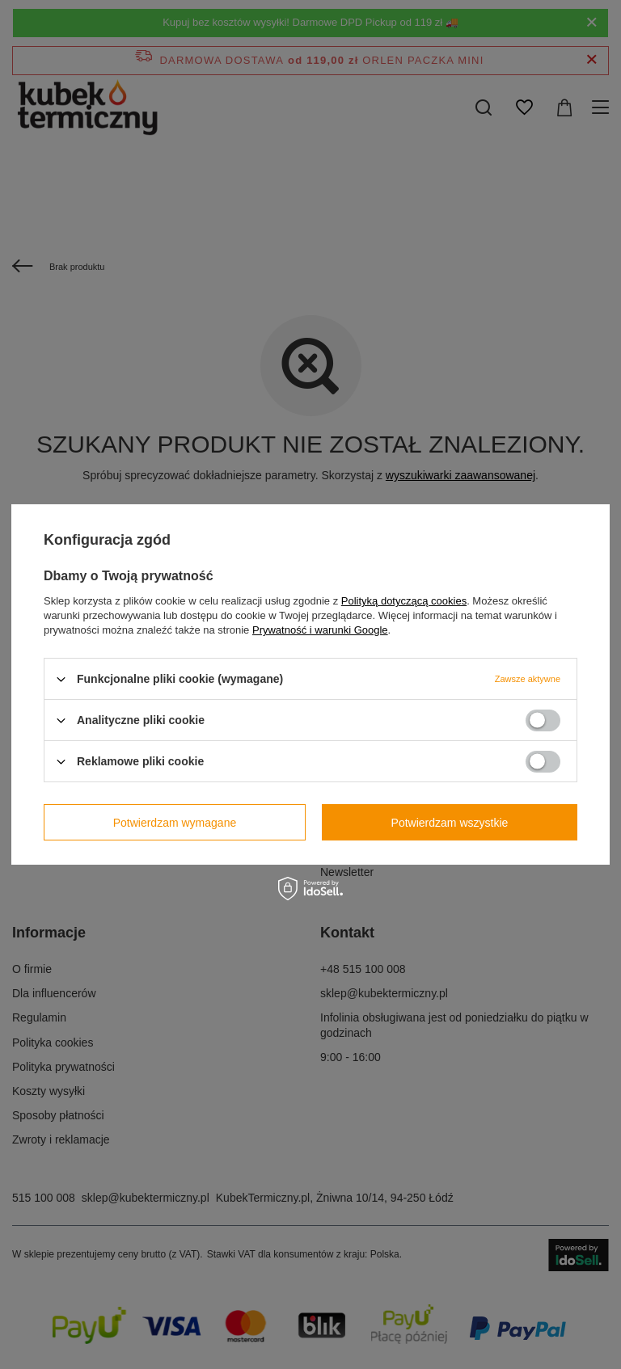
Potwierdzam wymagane (175, 821)
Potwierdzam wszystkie (450, 821)
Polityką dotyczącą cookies (404, 601)
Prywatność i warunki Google (320, 630)
